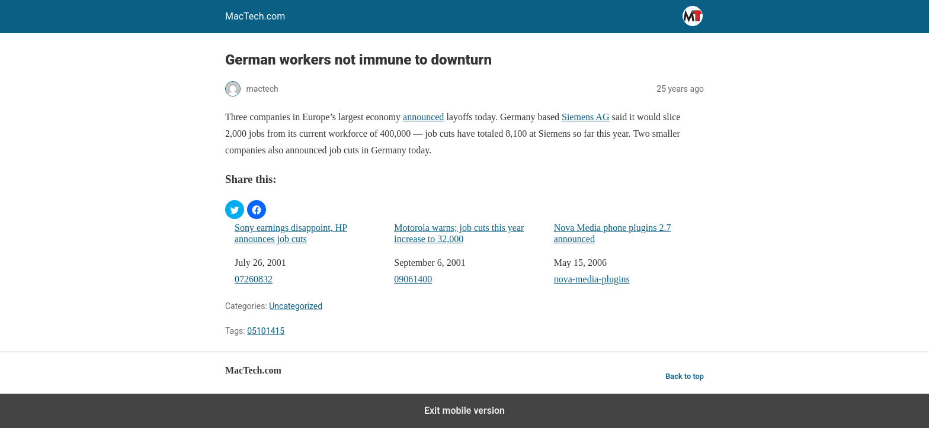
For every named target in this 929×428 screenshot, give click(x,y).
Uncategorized (295, 306)
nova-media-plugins (592, 279)
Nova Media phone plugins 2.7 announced (612, 233)
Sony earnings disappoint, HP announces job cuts (291, 233)
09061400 (413, 279)
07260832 (254, 279)
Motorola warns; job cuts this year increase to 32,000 (459, 233)
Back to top (684, 376)
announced (423, 117)
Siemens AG (585, 117)
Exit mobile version (464, 410)
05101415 (265, 331)
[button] (234, 209)
